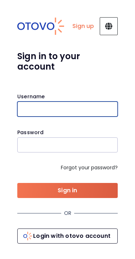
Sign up (83, 26)
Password (30, 132)
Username (31, 96)
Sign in (67, 190)
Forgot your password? (89, 167)
